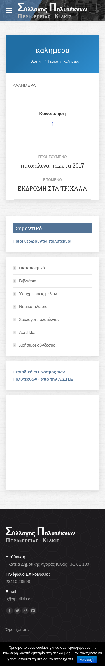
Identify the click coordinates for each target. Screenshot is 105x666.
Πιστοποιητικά (32, 268)
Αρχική (37, 61)
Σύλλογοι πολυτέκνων (39, 319)
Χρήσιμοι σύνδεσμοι (38, 345)
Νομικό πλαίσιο (33, 306)
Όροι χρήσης (18, 629)
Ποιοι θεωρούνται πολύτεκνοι (42, 241)
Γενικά (53, 61)
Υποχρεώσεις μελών (38, 293)
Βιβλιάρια (27, 280)
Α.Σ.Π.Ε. (27, 332)
